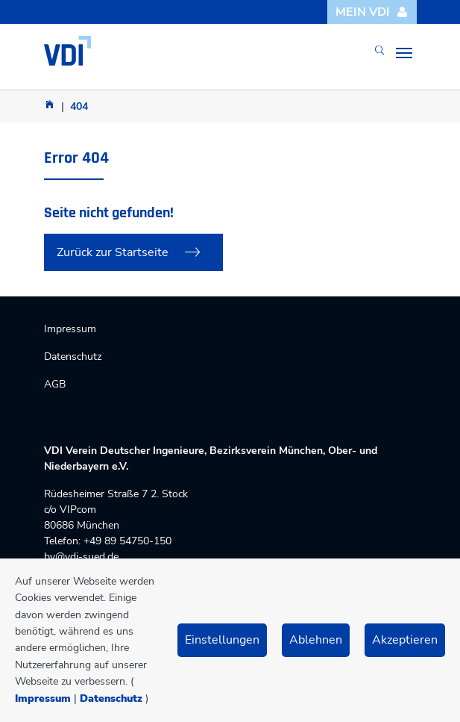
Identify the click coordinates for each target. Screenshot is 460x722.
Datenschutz (111, 698)
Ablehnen (315, 640)
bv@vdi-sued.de (81, 557)
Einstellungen (222, 640)
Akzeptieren (405, 640)
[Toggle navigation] (404, 53)
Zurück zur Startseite (112, 252)
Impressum (43, 698)
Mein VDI (371, 12)
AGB (55, 384)
